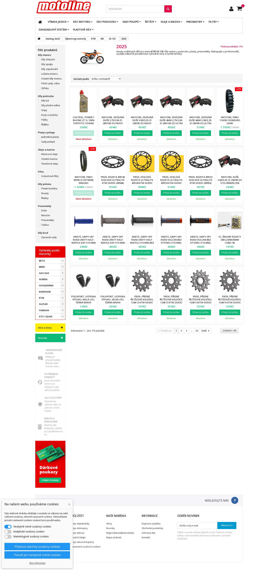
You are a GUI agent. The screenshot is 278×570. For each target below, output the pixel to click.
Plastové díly (82, 29)
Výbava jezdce (57, 21)
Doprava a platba (151, 523)
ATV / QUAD (45, 316)
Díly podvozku (106, 21)
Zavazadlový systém (53, 29)
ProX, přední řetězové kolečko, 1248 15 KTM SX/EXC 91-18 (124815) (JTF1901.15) (229, 302)
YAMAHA (44, 310)
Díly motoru (81, 21)
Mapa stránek (113, 537)
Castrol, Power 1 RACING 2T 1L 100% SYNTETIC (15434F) (83, 120)
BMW (42, 266)
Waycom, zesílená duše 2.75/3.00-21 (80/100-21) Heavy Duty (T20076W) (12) (112, 122)
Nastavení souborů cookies (86, 546)
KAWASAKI (45, 291)
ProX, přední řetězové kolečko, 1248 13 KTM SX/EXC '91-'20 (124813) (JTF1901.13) (171, 302)
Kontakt (146, 537)
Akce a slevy (45, 327)
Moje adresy (77, 532)
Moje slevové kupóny (82, 542)
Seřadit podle (81, 78)
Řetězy (149, 21)
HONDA (43, 279)
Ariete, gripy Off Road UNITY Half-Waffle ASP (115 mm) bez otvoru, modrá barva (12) (83, 242)
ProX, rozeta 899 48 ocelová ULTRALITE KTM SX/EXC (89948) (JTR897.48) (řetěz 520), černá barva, (113, 183)
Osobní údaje (78, 537)
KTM (41, 297)
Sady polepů (131, 21)
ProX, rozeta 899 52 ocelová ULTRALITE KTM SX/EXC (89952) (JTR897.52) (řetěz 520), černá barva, (200, 183)
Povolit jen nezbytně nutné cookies (37, 555)
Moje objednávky (80, 523)
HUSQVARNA (46, 285)
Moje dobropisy (79, 528)
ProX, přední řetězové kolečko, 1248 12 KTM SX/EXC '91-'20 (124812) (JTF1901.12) (142, 302)
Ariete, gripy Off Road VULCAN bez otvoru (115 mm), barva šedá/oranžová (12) (171, 242)
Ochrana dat (148, 532)
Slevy (109, 523)
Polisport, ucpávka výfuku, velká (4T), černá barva (113, 299)
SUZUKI (43, 304)
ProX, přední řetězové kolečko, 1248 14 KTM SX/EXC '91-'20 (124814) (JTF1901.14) (200, 302)
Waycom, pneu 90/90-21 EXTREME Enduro (84, 180)
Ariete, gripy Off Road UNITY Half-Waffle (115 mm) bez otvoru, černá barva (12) (142, 242)
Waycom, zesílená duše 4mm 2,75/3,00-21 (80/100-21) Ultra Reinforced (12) (171, 122)
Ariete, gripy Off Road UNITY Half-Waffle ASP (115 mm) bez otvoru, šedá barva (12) (113, 242)
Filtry (213, 21)
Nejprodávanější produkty (120, 532)
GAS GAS (44, 273)
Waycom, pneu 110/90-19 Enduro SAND (229, 120)
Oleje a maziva (170, 21)
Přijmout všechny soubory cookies (37, 547)
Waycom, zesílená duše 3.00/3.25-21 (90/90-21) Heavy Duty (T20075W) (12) (142, 122)
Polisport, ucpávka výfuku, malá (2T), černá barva (83, 299)
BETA (42, 260)
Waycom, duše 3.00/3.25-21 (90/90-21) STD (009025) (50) (230, 180)
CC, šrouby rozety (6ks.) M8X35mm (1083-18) (229, 239)
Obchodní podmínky (152, 528)
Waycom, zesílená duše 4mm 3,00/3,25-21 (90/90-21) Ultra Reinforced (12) (200, 122)
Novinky (42, 338)
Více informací (37, 563)
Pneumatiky (194, 21)
